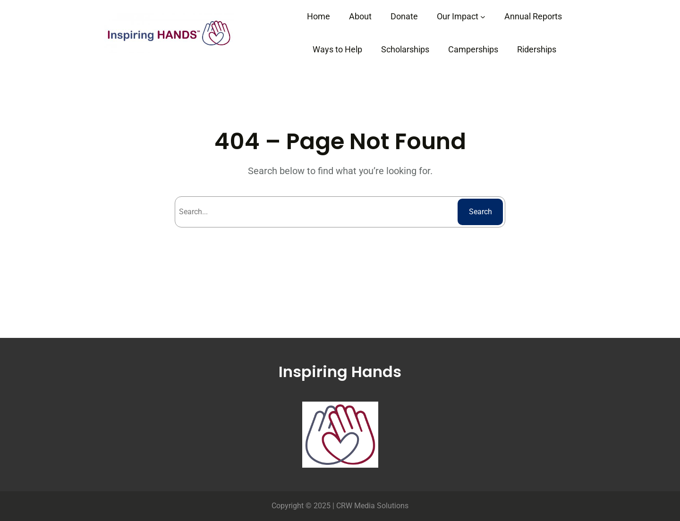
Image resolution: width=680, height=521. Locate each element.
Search (480, 211)
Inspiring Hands (340, 371)
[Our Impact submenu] (482, 16)
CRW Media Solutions (372, 505)
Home (318, 16)
